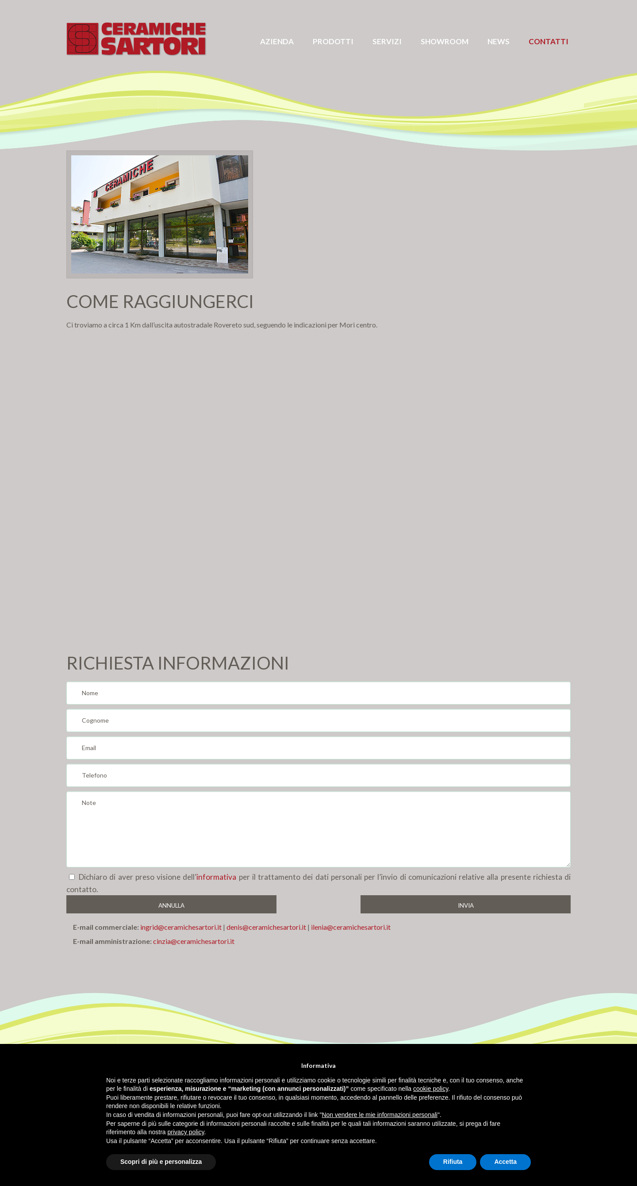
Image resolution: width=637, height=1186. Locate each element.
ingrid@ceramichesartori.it (181, 927)
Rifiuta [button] (453, 1161)
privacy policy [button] (186, 1132)
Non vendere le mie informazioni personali (379, 1114)
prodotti (333, 41)
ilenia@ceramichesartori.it (350, 927)
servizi (387, 41)
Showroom (444, 41)
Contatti (548, 41)
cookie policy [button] (430, 1088)
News (498, 41)
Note (318, 829)
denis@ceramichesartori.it (266, 927)
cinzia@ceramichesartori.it (193, 941)
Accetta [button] (505, 1161)
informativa (216, 877)
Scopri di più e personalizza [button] (161, 1161)
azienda (277, 41)
